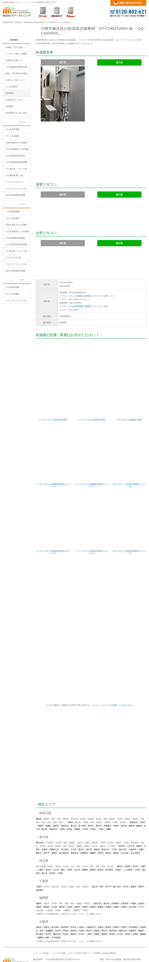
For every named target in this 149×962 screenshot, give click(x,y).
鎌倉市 (139, 805)
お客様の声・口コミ (14, 123)
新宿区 (72, 822)
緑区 (55, 802)
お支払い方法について (15, 103)
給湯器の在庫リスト (14, 84)
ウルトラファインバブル (16, 212)
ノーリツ (63, 296)
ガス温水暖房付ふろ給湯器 (17, 172)
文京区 (80, 822)
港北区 (99, 798)
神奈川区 (74, 798)
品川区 (110, 822)
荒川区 (71, 825)
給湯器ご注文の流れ (14, 70)
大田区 (126, 822)
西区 (38, 802)
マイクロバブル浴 (13, 281)
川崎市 (70, 802)
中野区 (43, 825)
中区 (142, 798)
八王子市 (130, 825)
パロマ (21, 303)
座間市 (41, 805)
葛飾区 (102, 825)
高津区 (99, 802)
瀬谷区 (112, 798)
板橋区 (79, 825)
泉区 (59, 798)
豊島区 (58, 825)
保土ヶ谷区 (46, 802)
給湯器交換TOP (8, 22)
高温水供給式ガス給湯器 (16, 166)
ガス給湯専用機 (76, 306)
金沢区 (83, 798)
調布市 (39, 832)
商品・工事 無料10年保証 (17, 97)
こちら (81, 893)
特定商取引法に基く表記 (16, 136)
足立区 (95, 825)
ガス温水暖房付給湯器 (15, 179)
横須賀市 (53, 808)
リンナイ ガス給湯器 (41, 932)
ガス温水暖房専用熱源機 (16, 186)
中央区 (58, 822)
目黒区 (118, 822)
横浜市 (39, 798)
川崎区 (86, 802)
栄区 (105, 798)
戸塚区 (120, 798)
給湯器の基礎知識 (109, 932)
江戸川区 (111, 825)
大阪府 (43, 901)
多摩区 (107, 802)
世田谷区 (135, 822)
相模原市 (133, 802)
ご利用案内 (13, 63)
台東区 (87, 822)
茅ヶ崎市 (82, 805)
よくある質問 (11, 110)
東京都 (43, 816)
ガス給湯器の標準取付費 (16, 90)
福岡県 (43, 877)
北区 (65, 825)
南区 (61, 802)
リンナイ (22, 145)
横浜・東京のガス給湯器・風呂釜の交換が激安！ (121, 939)
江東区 (103, 822)
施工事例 (18, 22)
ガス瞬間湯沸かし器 (14, 199)
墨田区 (95, 822)
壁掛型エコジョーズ (93, 296)
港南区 (91, 798)
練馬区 (87, 825)
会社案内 (9, 130)
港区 (65, 822)
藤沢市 (56, 805)
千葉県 (43, 860)
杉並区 (50, 825)
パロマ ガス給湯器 (74, 932)
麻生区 (78, 802)
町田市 (122, 825)
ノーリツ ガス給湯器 (58, 932)
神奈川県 (45, 792)
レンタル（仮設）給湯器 (16, 77)
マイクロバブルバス (14, 205)
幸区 (92, 802)
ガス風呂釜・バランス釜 (16, 192)
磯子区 (66, 798)
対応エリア (47, 783)
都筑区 (128, 798)
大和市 (142, 802)
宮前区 (123, 802)
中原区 (115, 802)
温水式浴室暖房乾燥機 (15, 218)
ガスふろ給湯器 (76, 296)
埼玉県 (43, 840)
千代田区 (50, 822)
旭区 (53, 798)
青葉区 (46, 798)
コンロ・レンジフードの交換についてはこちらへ (112, 684)
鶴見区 (135, 798)
